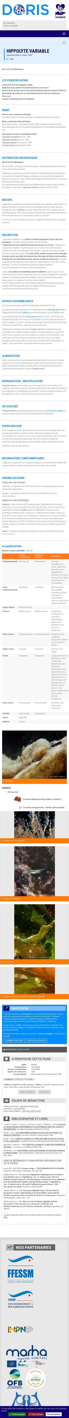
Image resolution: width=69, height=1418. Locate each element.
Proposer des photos (36, 1041)
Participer (16, 1008)
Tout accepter (17, 1414)
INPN (5, 1217)
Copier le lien (44, 1092)
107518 (29, 551)
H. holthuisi (24, 312)
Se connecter (9, 23)
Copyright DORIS (11, 1030)
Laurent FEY (18, 1109)
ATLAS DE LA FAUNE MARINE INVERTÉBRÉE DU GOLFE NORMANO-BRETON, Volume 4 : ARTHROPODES (34, 1126)
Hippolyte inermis (34, 317)
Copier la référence (27, 1092)
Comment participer (14, 1041)
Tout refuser (36, 1414)
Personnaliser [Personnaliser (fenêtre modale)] (53, 1414)
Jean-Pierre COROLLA (28, 1106)
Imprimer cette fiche (16, 1049)
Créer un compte (10, 26)
